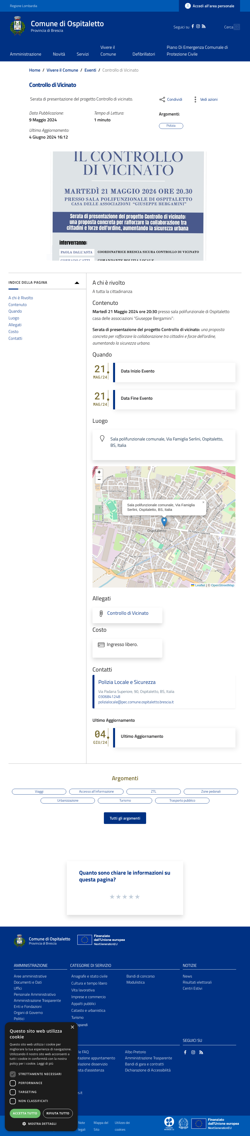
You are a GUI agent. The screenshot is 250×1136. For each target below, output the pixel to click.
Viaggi (39, 791)
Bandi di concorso (140, 976)
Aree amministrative (30, 976)
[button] (164, 522)
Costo (13, 331)
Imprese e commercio (88, 997)
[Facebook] (184, 26)
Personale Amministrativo (35, 994)
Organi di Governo (28, 1012)
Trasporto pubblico (182, 800)
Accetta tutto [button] (25, 1113)
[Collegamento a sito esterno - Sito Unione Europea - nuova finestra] (100, 941)
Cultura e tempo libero (89, 983)
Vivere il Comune (62, 70)
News (187, 976)
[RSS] (194, 26)
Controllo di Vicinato (128, 613)
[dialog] (41, 1076)
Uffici (18, 988)
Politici (19, 1018)
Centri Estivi (192, 988)
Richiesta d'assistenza (86, 1070)
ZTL (153, 791)
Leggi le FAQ (79, 1052)
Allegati (15, 325)
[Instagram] (189, 26)
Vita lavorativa (83, 990)
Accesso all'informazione (96, 791)
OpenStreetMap (222, 585)
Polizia (171, 125)
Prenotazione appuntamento (92, 1058)
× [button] (72, 1027)
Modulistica (135, 982)
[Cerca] (234, 27)
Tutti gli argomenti (125, 818)
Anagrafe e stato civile (89, 976)
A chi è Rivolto (20, 298)
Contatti (15, 338)
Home (34, 70)
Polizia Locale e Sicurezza (127, 682)
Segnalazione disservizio (88, 1064)
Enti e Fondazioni (28, 1006)
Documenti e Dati (28, 982)
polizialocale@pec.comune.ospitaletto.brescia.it (136, 702)
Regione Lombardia (23, 5)
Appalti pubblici (83, 1003)
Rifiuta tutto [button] (57, 1113)
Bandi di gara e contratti (144, 1064)
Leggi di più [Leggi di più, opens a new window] (45, 1063)
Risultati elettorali (197, 982)
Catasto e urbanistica (88, 1010)
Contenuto (17, 304)
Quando (15, 311)
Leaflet (198, 585)
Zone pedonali (211, 791)
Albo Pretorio (135, 1052)
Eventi (90, 70)
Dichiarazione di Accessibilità (148, 1070)
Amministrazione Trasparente (37, 1000)
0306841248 (109, 696)
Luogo (13, 318)
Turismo (125, 800)
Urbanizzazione (67, 800)
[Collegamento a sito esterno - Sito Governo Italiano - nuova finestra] (184, 1123)
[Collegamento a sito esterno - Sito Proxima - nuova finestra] (169, 1123)
